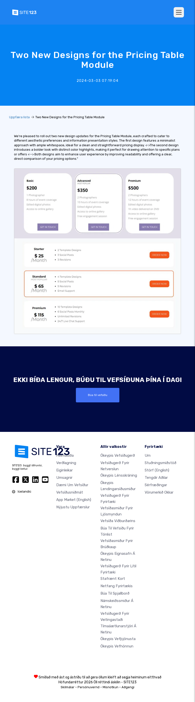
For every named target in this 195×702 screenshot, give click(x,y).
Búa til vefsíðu (97, 395)
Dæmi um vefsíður (72, 485)
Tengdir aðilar (156, 477)
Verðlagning (66, 463)
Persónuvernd (88, 687)
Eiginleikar (64, 470)
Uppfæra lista (19, 117)
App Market (73, 499)
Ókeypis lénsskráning (118, 475)
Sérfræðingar (156, 485)
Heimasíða (65, 455)
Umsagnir (64, 477)
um (148, 455)
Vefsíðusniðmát (69, 492)
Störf (157, 470)
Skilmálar (67, 687)
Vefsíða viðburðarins (117, 521)
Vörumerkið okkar (159, 492)
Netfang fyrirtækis (116, 586)
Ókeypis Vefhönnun (116, 646)
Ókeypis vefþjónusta (118, 639)
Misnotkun (110, 687)
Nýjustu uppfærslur (73, 507)
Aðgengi (128, 687)
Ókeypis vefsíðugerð (117, 455)
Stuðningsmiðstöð (160, 463)
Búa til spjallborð (114, 593)
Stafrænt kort (112, 578)
